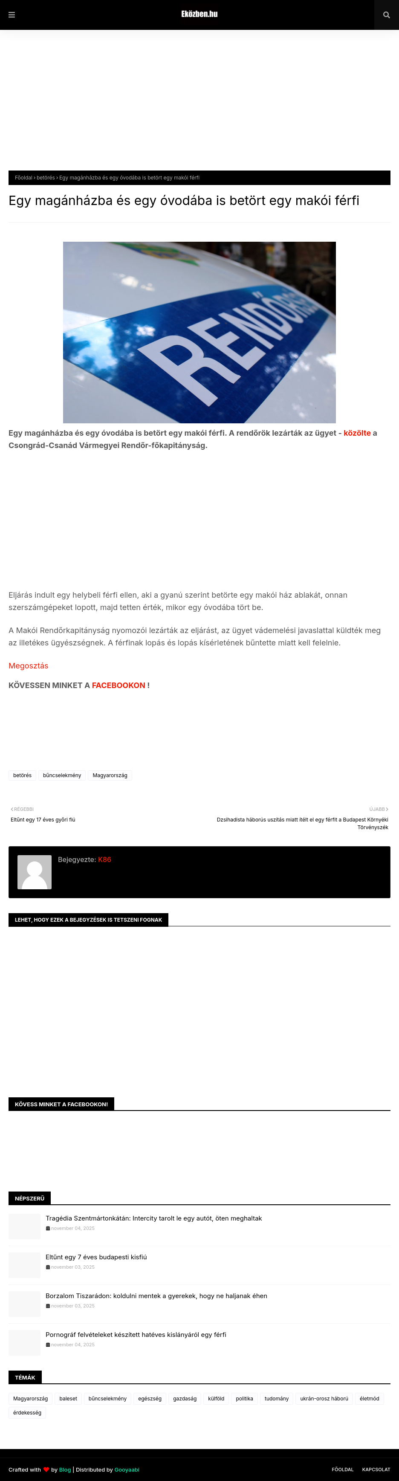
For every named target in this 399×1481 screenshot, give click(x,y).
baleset (68, 1398)
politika (244, 1398)
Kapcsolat (376, 1469)
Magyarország (110, 775)
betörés (46, 177)
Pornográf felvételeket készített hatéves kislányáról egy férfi (136, 1335)
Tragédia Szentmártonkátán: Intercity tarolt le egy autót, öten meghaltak (154, 1218)
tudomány (277, 1398)
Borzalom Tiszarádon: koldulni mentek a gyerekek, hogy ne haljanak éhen (156, 1296)
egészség (150, 1398)
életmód (369, 1398)
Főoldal (23, 177)
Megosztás (29, 665)
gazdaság (185, 1398)
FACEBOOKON (119, 685)
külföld (216, 1398)
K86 (103, 859)
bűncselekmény (62, 775)
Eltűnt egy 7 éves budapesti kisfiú (96, 1257)
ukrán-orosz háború (324, 1398)
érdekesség (27, 1412)
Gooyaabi (126, 1469)
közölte (358, 432)
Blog (65, 1469)
